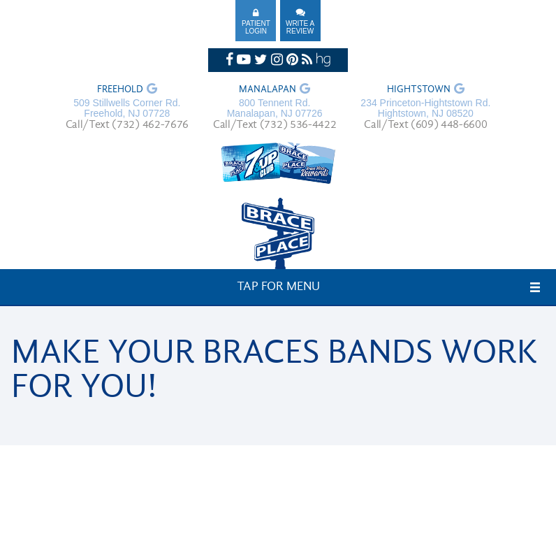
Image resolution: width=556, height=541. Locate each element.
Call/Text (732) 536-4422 (274, 125)
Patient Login (256, 27)
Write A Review (300, 27)
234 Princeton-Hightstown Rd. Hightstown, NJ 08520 (425, 108)
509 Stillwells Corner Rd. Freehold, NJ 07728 (126, 108)
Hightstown (419, 90)
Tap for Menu (278, 287)
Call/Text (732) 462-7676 (127, 125)
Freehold (120, 90)
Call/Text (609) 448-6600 (425, 125)
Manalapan (267, 90)
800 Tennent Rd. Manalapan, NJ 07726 (275, 108)
